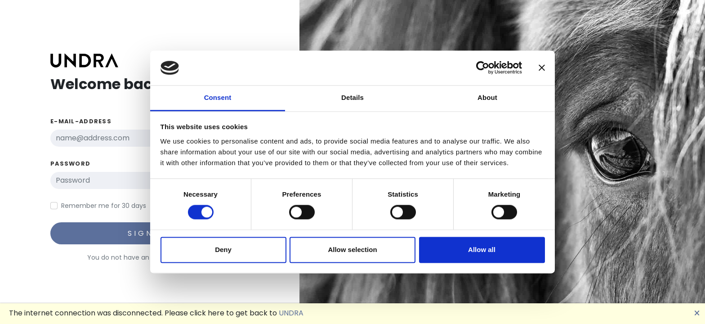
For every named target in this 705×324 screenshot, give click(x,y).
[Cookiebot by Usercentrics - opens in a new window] (482, 68)
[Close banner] (542, 68)
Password (70, 163)
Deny (223, 249)
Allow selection (352, 249)
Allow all (481, 249)
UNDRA (291, 313)
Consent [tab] (218, 97)
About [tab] (487, 97)
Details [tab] (352, 97)
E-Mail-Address (81, 121)
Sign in (148, 233)
